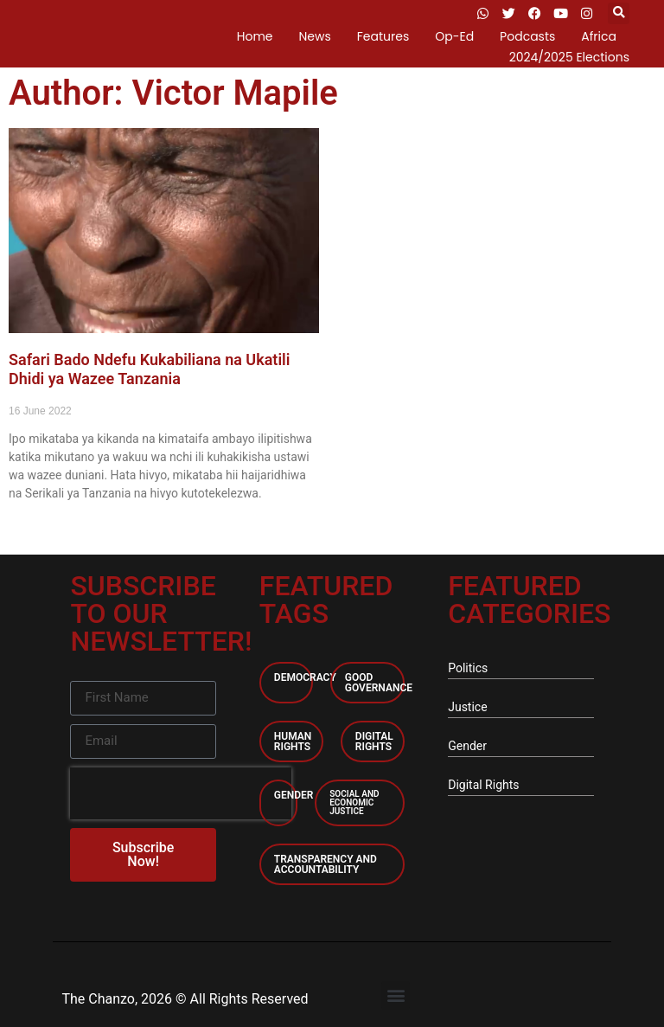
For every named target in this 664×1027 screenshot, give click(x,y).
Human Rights (292, 741)
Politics (468, 668)
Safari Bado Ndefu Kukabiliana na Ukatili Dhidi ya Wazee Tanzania (149, 369)
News (315, 36)
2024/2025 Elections (569, 57)
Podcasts (527, 36)
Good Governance (378, 682)
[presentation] (180, 793)
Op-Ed (454, 36)
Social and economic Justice (354, 802)
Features (383, 36)
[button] (618, 13)
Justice (467, 707)
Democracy (305, 677)
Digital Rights (374, 741)
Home (255, 36)
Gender (294, 795)
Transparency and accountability (325, 864)
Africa (598, 36)
